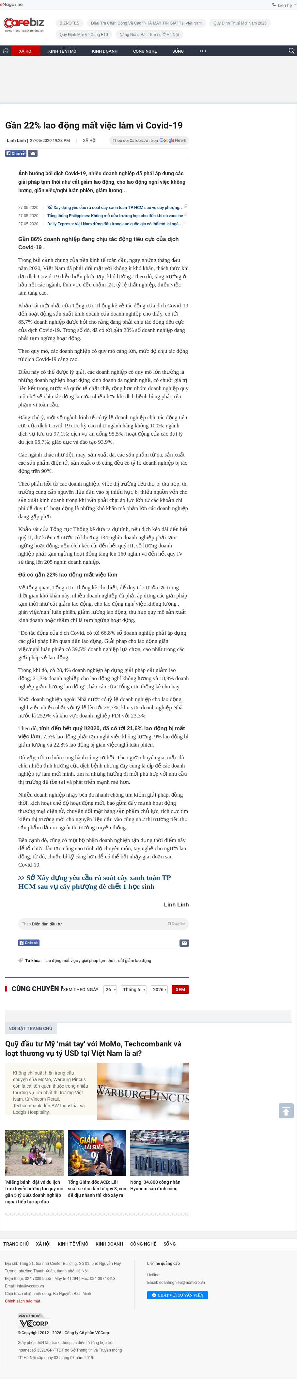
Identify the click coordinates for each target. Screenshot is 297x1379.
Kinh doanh (109, 1244)
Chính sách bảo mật (22, 1301)
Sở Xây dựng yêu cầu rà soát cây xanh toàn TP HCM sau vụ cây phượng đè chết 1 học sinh (130, 207)
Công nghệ (143, 1244)
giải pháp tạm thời (99, 960)
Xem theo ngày (81, 989)
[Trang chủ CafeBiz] (5, 50)
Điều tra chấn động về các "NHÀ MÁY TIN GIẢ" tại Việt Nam (146, 23)
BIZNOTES (69, 23)
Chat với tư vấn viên (177, 1295)
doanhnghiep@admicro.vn (182, 1282)
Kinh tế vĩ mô (73, 1244)
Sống (170, 1244)
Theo (103, 924)
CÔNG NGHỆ (145, 51)
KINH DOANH (104, 51)
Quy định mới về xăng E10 (84, 34)
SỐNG (178, 51)
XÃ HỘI (26, 51)
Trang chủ (16, 1244)
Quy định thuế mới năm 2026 (240, 23)
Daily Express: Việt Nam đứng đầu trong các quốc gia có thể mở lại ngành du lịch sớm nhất (131, 223)
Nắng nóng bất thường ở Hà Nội (149, 34)
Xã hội (90, 140)
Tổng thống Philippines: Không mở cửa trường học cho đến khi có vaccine (115, 215)
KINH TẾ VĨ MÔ (62, 51)
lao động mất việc (62, 960)
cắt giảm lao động (134, 960)
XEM (180, 989)
